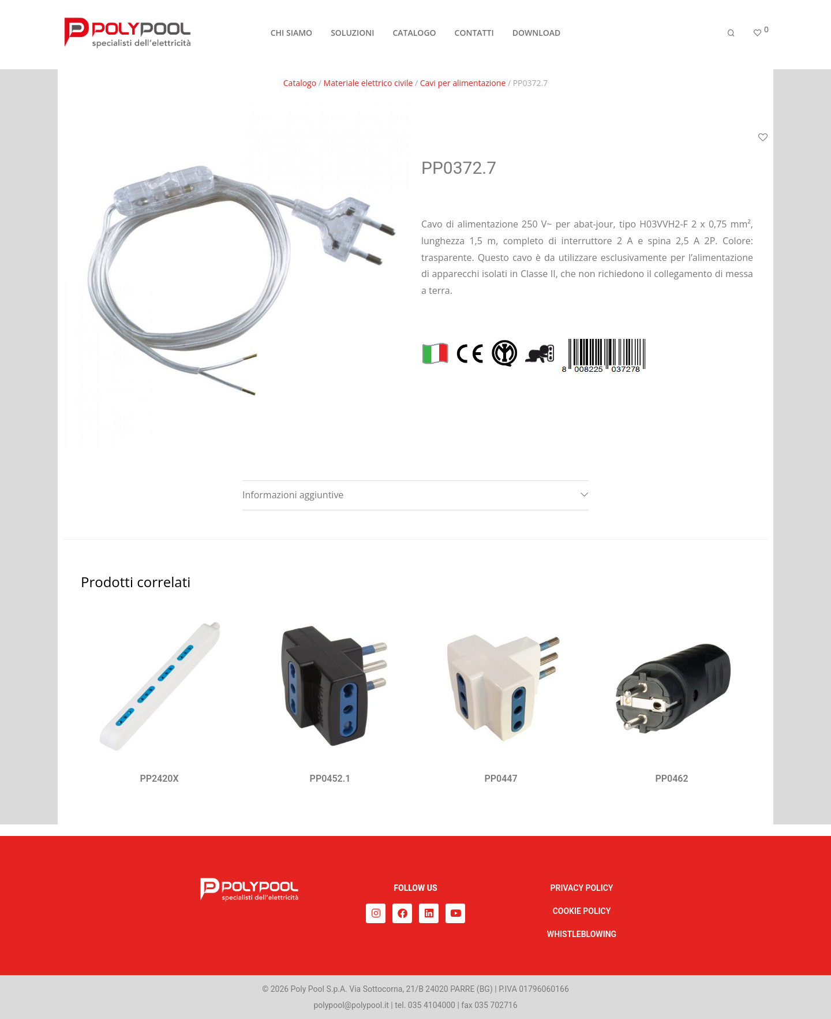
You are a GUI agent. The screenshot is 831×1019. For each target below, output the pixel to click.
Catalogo (299, 82)
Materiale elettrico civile (368, 82)
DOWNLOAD (536, 35)
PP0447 (500, 778)
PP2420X (159, 778)
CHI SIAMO (291, 35)
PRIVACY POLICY (582, 888)
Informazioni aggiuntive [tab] (292, 494)
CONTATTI (474, 35)
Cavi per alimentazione (463, 82)
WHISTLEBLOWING (581, 934)
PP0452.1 (330, 778)
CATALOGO (414, 35)
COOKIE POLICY (582, 911)
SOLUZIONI (352, 35)
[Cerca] (731, 36)
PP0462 (671, 778)
